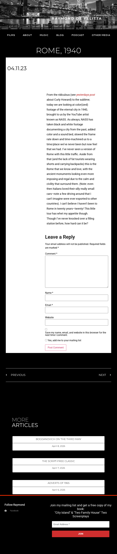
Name (49, 293)
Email (49, 305)
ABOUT (27, 35)
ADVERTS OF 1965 (58, 483)
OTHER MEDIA (101, 35)
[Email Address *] (80, 524)
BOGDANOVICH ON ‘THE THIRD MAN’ (58, 439)
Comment (51, 254)
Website (49, 317)
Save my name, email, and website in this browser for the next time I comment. (75, 333)
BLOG (60, 35)
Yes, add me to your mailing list (63, 340)
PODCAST (77, 35)
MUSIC (44, 35)
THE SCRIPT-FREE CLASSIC (58, 461)
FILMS (11, 35)
